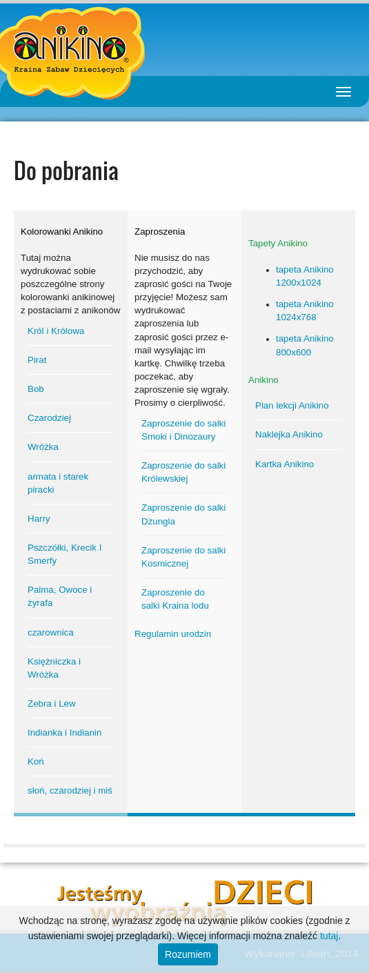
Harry (39, 518)
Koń (36, 761)
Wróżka (43, 447)
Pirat (37, 360)
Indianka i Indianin (64, 732)
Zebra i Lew (52, 703)
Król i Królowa (56, 331)
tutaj (329, 935)
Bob (36, 389)
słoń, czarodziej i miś (70, 790)
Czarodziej (49, 418)
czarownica (51, 632)
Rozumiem (188, 954)
